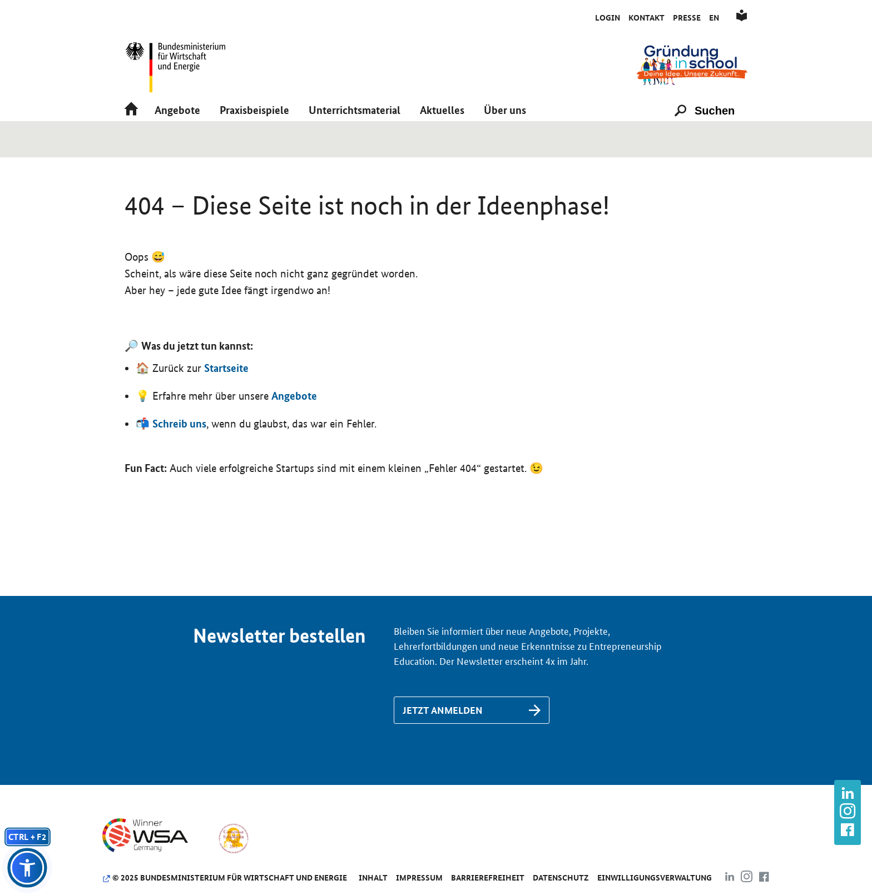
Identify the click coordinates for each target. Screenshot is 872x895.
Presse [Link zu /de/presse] (687, 18)
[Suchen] (719, 134)
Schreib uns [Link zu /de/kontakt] (179, 460)
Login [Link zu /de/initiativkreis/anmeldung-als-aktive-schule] (607, 18)
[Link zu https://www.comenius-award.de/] (233, 874)
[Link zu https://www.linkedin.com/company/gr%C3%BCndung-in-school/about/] (847, 794)
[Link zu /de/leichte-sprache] (741, 18)
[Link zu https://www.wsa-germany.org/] (154, 874)
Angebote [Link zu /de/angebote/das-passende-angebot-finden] (294, 432)
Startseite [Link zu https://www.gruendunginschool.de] (226, 404)
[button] (177, 134)
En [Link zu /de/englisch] (714, 18)
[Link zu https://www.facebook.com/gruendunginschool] (847, 831)
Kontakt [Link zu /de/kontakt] (646, 18)
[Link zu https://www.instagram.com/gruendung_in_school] (847, 812)
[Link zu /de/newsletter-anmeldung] (471, 746)
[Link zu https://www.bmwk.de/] (180, 64)
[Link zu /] (692, 64)
